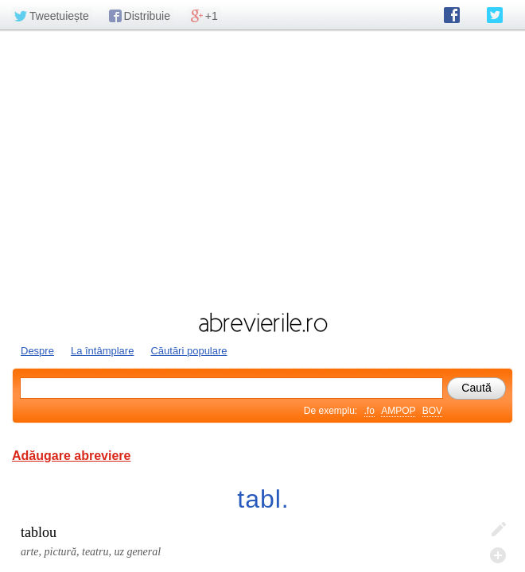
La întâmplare (102, 351)
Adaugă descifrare (498, 555)
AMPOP (398, 410)
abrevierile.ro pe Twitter (495, 15)
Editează (498, 530)
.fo (369, 410)
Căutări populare (188, 351)
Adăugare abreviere (71, 455)
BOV (432, 410)
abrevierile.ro (262, 322)
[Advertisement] (262, 169)
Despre (37, 351)
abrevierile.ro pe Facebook (452, 15)
